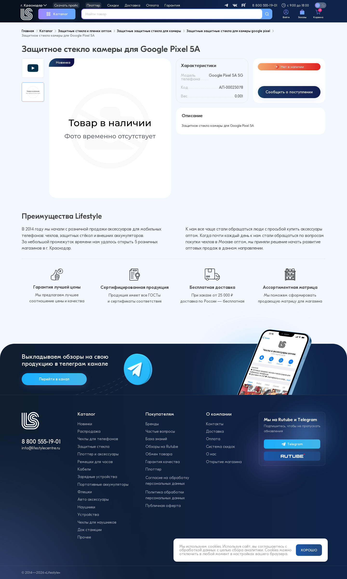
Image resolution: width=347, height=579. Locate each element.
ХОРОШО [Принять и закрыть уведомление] (309, 550)
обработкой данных (197, 550)
